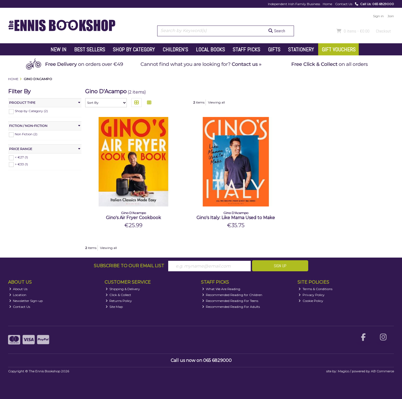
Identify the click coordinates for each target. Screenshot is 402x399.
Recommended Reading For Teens (230, 301)
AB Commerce (382, 371)
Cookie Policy (311, 301)
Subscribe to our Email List (129, 265)
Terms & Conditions (315, 289)
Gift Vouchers (339, 49)
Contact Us (343, 4)
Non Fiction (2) (26, 134)
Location (18, 295)
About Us (18, 289)
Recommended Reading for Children (232, 295)
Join (390, 16)
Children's (175, 49)
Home (327, 4)
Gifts (274, 49)
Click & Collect (118, 295)
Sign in (378, 16)
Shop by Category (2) (31, 111)
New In (58, 49)
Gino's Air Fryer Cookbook (133, 217)
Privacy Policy (312, 295)
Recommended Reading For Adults (231, 307)
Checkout (383, 31)
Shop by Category (134, 49)
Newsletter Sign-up (26, 301)
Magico (343, 371)
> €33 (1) (21, 164)
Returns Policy (119, 301)
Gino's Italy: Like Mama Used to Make (235, 217)
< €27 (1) (21, 157)
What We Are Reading (221, 289)
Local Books (210, 49)
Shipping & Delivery (123, 289)
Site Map (114, 307)
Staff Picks (246, 49)
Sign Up (280, 266)
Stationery (301, 49)
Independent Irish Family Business (294, 4)
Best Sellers (89, 49)
